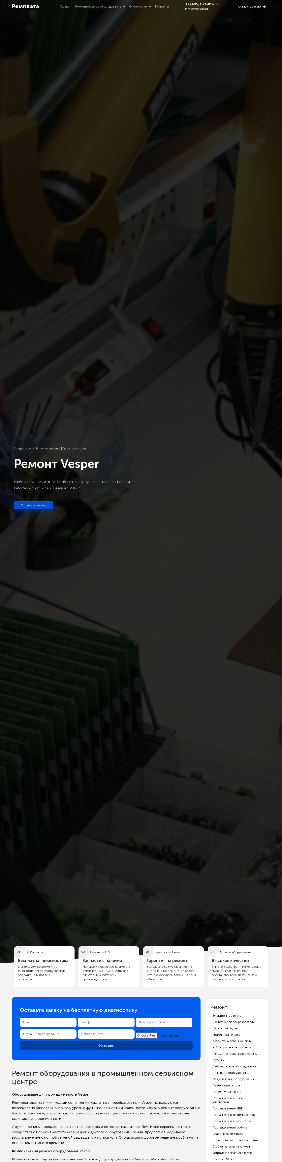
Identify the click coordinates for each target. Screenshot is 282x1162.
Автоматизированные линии (232, 1041)
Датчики (218, 1060)
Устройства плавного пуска (232, 1153)
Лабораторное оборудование (234, 1066)
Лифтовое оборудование (230, 1073)
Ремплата (25, 6)
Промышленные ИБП (227, 1108)
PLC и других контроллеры (231, 1047)
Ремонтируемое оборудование (100, 6)
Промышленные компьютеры (233, 1115)
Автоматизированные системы (234, 1054)
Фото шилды (146, 1031)
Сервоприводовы (225, 1028)
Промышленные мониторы (231, 1121)
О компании (140, 6)
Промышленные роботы (229, 1127)
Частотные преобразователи (233, 1022)
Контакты (162, 6)
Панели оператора (226, 1085)
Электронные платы (226, 1015)
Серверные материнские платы (235, 1140)
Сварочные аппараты (227, 1134)
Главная (65, 6)
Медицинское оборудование (233, 1079)
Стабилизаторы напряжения (232, 1146)
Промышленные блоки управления (228, 1100)
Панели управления (226, 1092)
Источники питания (226, 1035)
